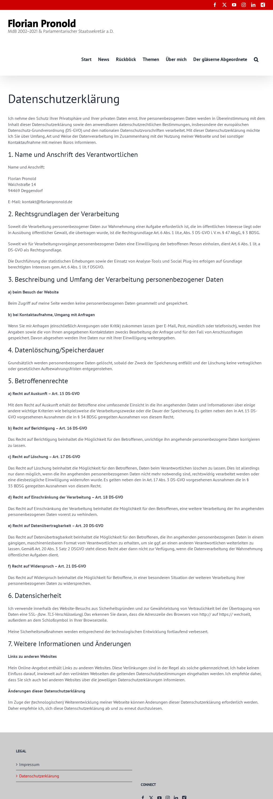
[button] (256, 59)
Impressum (29, 764)
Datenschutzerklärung (39, 776)
